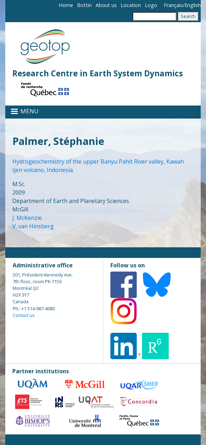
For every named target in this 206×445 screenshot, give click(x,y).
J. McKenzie (27, 218)
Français (173, 5)
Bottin (84, 5)
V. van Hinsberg (33, 226)
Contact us (24, 315)
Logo (151, 5)
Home (66, 5)
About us (106, 5)
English (193, 5)
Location (131, 5)
